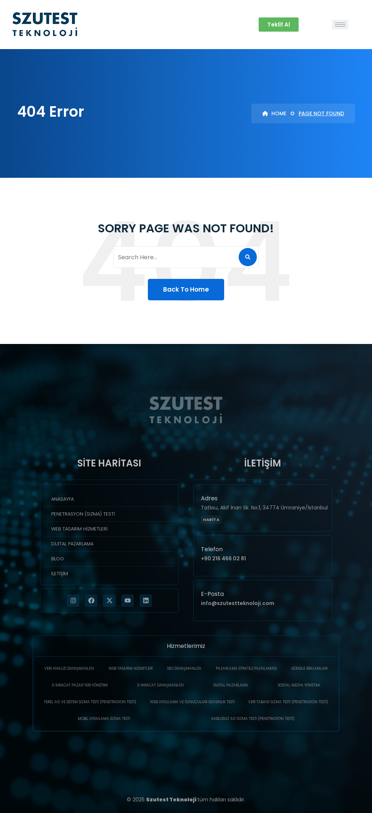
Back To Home (186, 289)
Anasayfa (62, 499)
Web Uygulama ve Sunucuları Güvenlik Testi (192, 702)
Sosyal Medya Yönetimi (299, 685)
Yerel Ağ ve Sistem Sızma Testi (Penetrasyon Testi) (90, 702)
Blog (57, 558)
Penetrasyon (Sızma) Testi (83, 513)
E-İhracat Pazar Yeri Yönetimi (80, 685)
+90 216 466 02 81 (223, 558)
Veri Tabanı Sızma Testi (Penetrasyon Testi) (288, 702)
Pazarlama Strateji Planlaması (246, 668)
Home (274, 113)
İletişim (59, 573)
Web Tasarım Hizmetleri (79, 528)
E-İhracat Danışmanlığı (160, 685)
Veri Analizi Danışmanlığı (69, 668)
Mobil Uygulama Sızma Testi (104, 718)
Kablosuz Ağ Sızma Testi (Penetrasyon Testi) (252, 718)
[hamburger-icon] (340, 24)
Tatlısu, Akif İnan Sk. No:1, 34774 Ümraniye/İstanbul (264, 507)
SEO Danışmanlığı (184, 668)
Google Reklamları (309, 668)
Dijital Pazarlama (72, 543)
